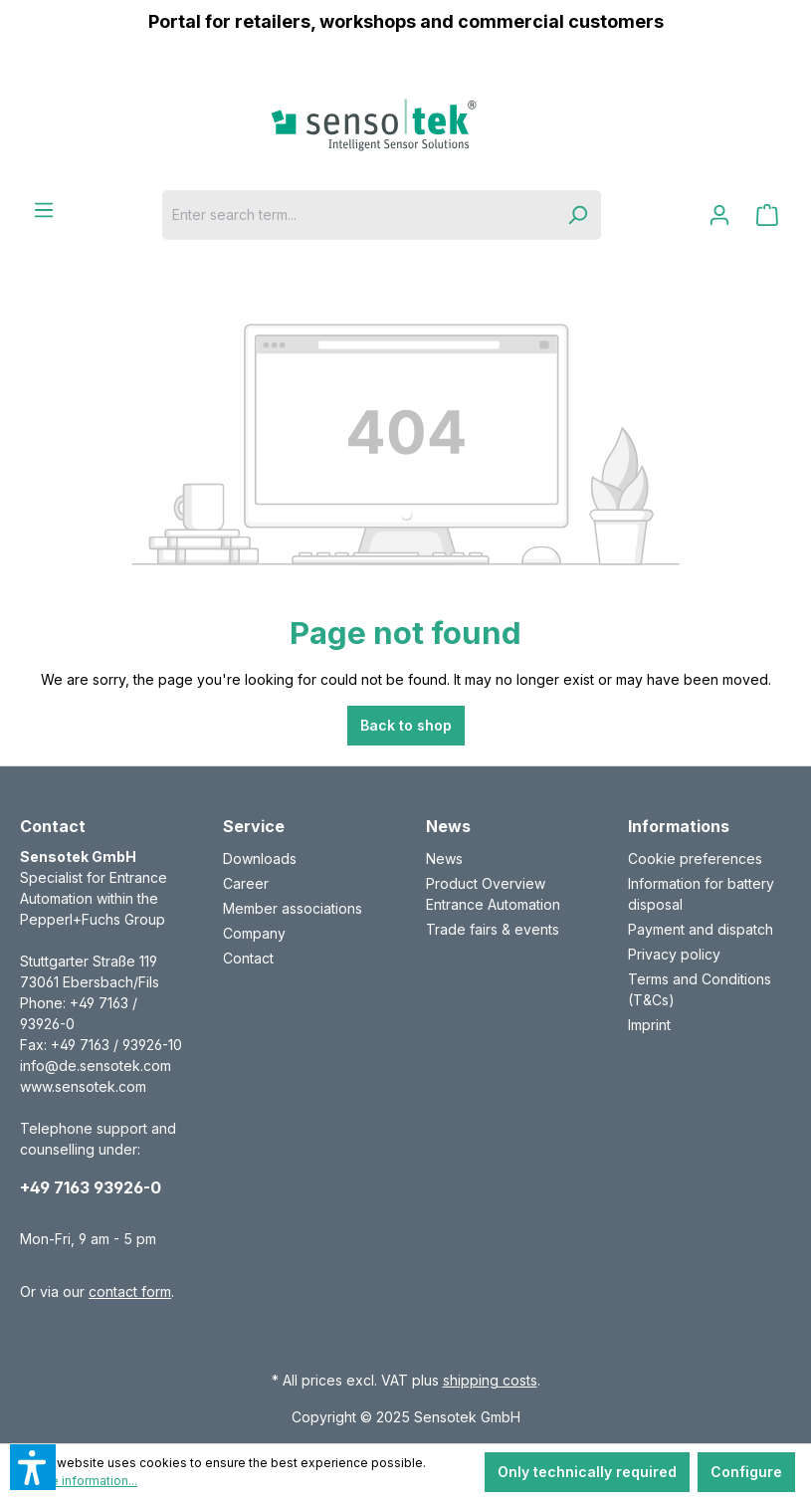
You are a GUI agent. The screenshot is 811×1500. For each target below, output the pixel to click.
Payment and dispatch (700, 929)
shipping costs (490, 1380)
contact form (130, 1291)
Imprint (649, 1024)
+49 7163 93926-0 (90, 1187)
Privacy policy (674, 954)
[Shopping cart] (767, 215)
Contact (248, 958)
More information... (82, 1480)
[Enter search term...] (358, 215)
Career (246, 883)
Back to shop (406, 725)
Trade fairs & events (492, 929)
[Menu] (44, 210)
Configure (746, 1471)
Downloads (260, 858)
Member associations (292, 908)
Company (254, 933)
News (444, 858)
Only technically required (587, 1471)
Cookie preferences (695, 858)
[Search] (577, 215)
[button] (33, 1467)
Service (254, 826)
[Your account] (719, 215)
